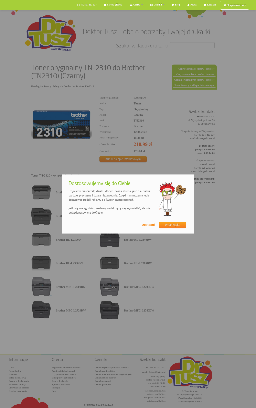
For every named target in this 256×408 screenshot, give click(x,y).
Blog (176, 4)
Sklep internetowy (234, 5)
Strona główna (113, 4)
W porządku (172, 224)
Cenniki (157, 4)
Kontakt (210, 4)
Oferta (136, 4)
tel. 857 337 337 (87, 4)
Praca (191, 4)
